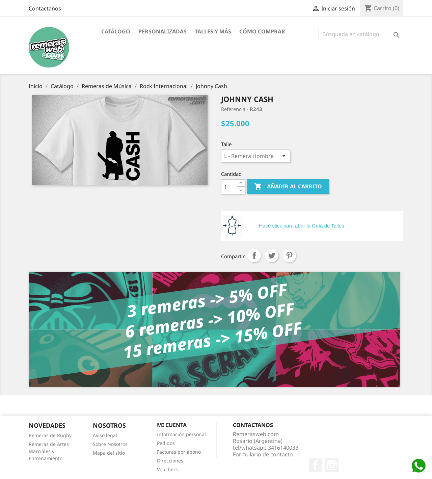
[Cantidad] (229, 186)
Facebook (315, 465)
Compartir (254, 255)
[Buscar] (361, 34)
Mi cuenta (172, 425)
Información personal (181, 434)
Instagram (332, 465)
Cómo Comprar (262, 31)
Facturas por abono (179, 452)
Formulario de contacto (263, 454)
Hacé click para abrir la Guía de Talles (301, 226)
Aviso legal (105, 435)
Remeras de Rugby (50, 435)
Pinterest (289, 255)
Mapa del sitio (109, 453)
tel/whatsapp (265, 447)
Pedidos (166, 443)
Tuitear (271, 255)
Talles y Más (213, 31)
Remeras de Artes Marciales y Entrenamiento (49, 451)
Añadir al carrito (288, 186)
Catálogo (115, 31)
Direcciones (170, 460)
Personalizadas (162, 31)
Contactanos (45, 8)
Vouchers (167, 469)
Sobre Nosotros (110, 444)
